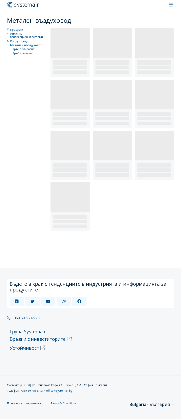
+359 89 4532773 (26, 318)
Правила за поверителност (25, 403)
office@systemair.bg (59, 390)
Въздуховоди (17, 41)
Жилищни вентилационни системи (25, 35)
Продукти (15, 29)
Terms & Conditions (63, 403)
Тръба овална (22, 53)
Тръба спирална (23, 49)
